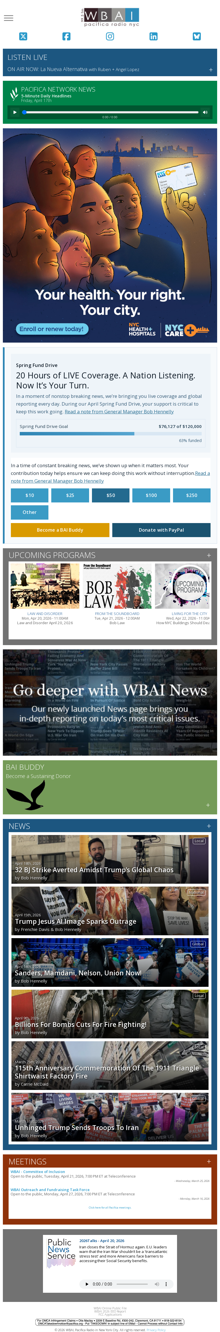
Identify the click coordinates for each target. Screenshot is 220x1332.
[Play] (14, 112)
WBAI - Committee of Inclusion (38, 1171)
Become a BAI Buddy (60, 530)
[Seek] (110, 112)
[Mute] (205, 112)
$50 (111, 495)
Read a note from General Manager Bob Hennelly (119, 411)
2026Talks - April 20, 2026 (101, 1240)
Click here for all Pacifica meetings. (110, 1207)
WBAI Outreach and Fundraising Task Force (50, 1189)
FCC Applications (110, 1314)
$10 (29, 495)
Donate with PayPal (161, 530)
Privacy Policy (156, 1330)
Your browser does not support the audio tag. (126, 1284)
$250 (191, 495)
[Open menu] (8, 18)
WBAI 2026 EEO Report (110, 1311)
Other (30, 512)
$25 (70, 495)
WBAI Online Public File (110, 1308)
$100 (151, 495)
